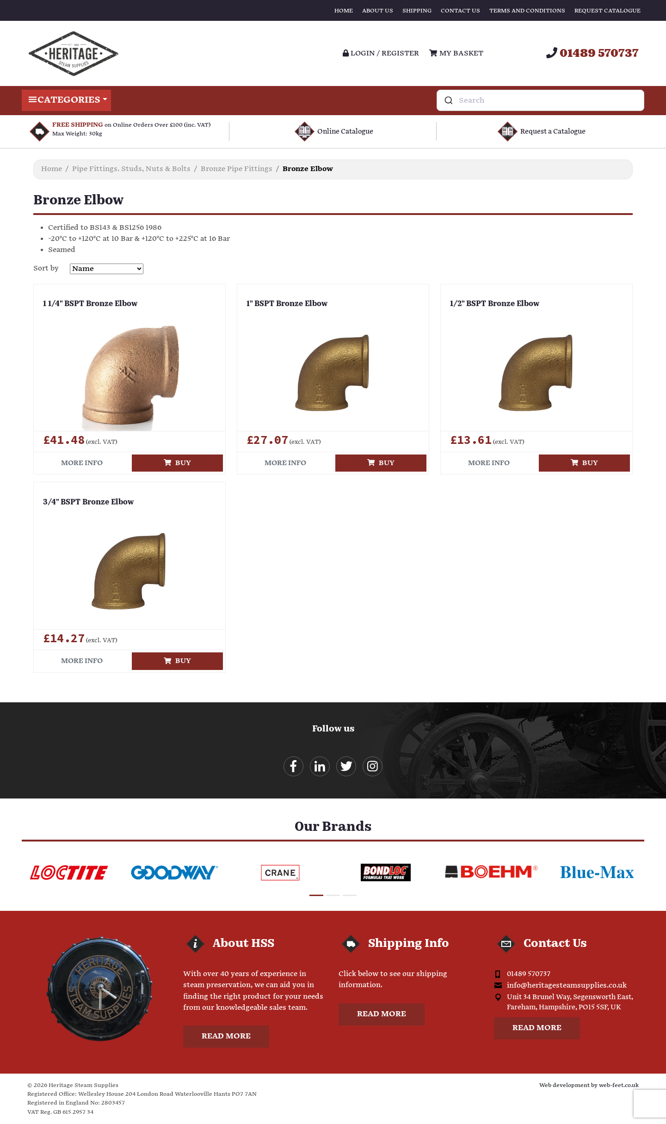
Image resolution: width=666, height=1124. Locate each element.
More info (82, 463)
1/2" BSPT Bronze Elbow (494, 304)
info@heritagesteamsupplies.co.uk (567, 985)
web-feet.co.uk (619, 1085)
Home (343, 10)
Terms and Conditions (527, 10)
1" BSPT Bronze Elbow (287, 304)
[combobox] (540, 100)
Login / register (381, 53)
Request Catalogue (607, 10)
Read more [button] (226, 1036)
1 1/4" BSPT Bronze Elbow (90, 304)
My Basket (456, 53)
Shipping (417, 10)
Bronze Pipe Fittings (236, 169)
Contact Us (460, 10)
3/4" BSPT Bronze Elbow (88, 502)
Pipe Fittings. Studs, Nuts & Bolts (131, 169)
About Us (377, 10)
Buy (177, 463)
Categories (66, 100)
